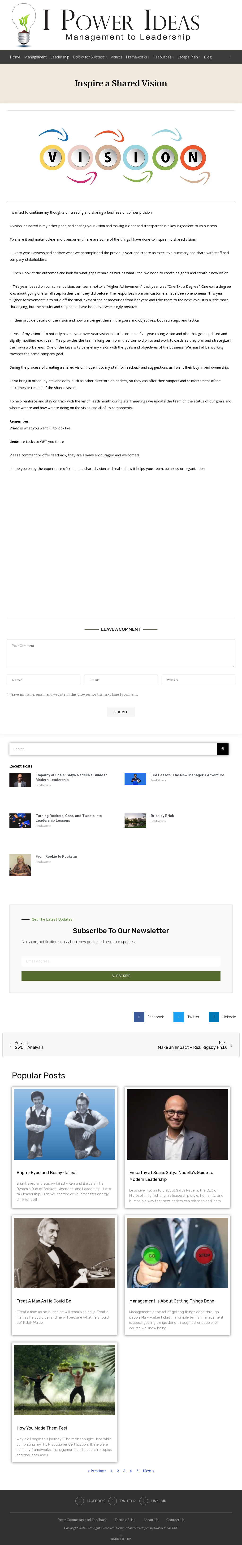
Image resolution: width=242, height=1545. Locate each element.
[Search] (229, 57)
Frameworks (136, 57)
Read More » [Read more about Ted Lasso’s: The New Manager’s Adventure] (158, 780)
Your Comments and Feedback (82, 1519)
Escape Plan (187, 57)
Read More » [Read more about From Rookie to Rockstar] (43, 861)
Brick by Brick (162, 816)
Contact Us (175, 1519)
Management (35, 57)
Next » (148, 1470)
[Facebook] (90, 1501)
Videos (116, 57)
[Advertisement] (121, 556)
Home (15, 57)
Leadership (59, 57)
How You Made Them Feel (42, 1428)
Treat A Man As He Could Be (44, 1301)
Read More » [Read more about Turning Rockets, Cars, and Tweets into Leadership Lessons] (43, 825)
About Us (150, 1519)
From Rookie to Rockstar (56, 856)
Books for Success (89, 57)
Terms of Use (125, 1519)
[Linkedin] (153, 1501)
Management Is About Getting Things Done (171, 1301)
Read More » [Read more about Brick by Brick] (158, 821)
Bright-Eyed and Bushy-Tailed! (46, 1172)
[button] (151, 1017)
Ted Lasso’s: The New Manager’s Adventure (187, 775)
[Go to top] (121, 1538)
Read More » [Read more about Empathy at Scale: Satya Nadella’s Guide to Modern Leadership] (43, 785)
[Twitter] (122, 1501)
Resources (162, 57)
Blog (208, 57)
